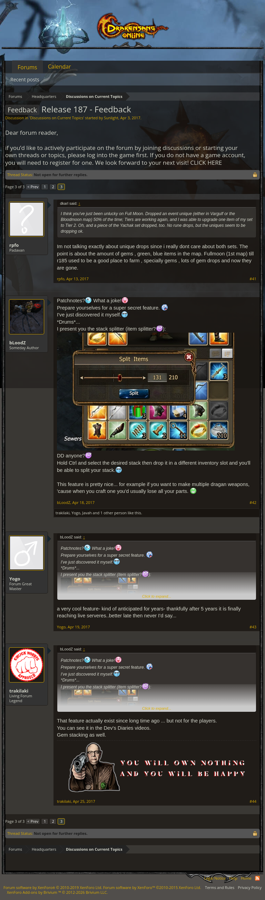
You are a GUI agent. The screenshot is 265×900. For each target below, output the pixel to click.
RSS (257, 878)
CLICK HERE (206, 162)
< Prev (32, 186)
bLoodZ (17, 342)
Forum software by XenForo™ (152, 887)
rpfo (14, 245)
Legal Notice (215, 878)
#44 (252, 801)
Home (246, 878)
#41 (252, 278)
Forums (27, 67)
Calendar (59, 66)
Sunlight (111, 117)
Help (233, 878)
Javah (86, 512)
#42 (252, 502)
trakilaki (63, 512)
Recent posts (24, 79)
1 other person (113, 512)
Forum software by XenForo (52, 887)
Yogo (75, 512)
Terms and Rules (219, 887)
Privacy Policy (250, 887)
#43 (252, 627)
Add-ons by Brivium (57, 892)
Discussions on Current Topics (56, 117)
